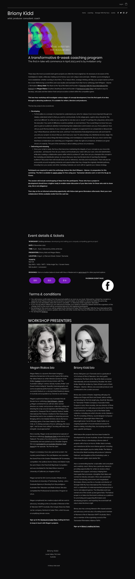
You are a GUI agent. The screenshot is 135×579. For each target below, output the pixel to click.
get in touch (82, 272)
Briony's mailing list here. (91, 526)
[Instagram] (124, 13)
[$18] (65, 280)
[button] (126, 4)
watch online (57, 173)
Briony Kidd (21, 13)
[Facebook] (118, 13)
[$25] (49, 280)
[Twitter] (121, 13)
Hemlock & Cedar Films (85, 89)
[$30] (35, 280)
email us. (45, 312)
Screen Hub (42, 426)
